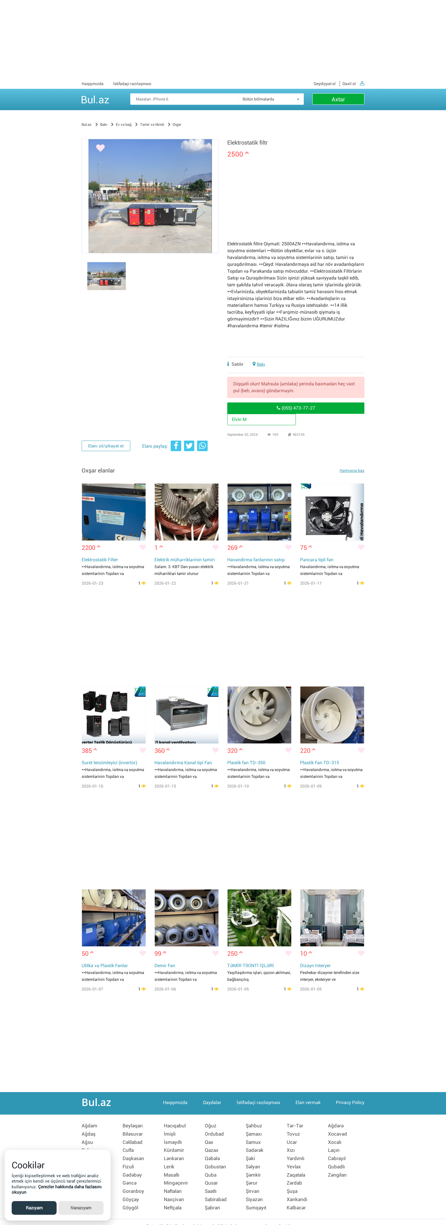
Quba (211, 1170)
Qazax (212, 1148)
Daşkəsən (134, 1156)
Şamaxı (254, 1133)
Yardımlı (296, 1156)
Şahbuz (254, 1126)
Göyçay (131, 1193)
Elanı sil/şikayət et (105, 446)
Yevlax (294, 1163)
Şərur (252, 1178)
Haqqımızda (93, 83)
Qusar (211, 1178)
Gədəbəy (133, 1170)
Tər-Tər (295, 1126)
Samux (254, 1141)
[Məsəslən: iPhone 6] (217, 99)
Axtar (338, 99)
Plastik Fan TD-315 (319, 763)
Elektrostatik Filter (100, 560)
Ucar (292, 1141)
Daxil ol (353, 83)
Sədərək (255, 1148)
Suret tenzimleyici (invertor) (109, 763)
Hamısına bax (352, 470)
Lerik (169, 1163)
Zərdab (295, 1178)
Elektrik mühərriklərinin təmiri (184, 560)
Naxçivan (174, 1193)
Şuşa (292, 1185)
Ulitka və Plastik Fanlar (105, 966)
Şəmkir (254, 1170)
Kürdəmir (174, 1148)
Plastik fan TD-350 (246, 763)
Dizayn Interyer (315, 966)
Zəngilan (338, 1170)
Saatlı (211, 1185)
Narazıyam (81, 1207)
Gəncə (130, 1178)
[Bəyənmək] (93, 149)
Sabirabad (216, 1193)
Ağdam (90, 1126)
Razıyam (34, 1207)
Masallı (172, 1170)
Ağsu (87, 1141)
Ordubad (214, 1133)
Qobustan (216, 1163)
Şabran (213, 1200)
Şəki (251, 1156)
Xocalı (335, 1141)
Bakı (261, 364)
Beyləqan (133, 1126)
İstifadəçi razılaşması (132, 83)
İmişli (170, 1133)
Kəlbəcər (297, 1200)
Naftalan (173, 1185)
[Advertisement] (223, 40)
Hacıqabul (175, 1126)
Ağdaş (89, 1133)
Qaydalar (212, 1104)
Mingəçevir (176, 1178)
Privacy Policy (350, 1104)
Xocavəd (338, 1133)
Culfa (128, 1148)
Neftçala (173, 1200)
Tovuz (293, 1133)
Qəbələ (213, 1156)
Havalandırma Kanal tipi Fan (183, 763)
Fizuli (129, 1163)
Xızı (291, 1148)
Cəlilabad (133, 1141)
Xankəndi (297, 1193)
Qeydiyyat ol (325, 83)
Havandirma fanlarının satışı (256, 560)
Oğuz (210, 1126)
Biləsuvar (133, 1133)
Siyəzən (255, 1193)
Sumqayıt (257, 1200)
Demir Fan (164, 966)
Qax (209, 1141)
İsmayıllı (173, 1141)
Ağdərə (336, 1126)
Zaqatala (297, 1170)
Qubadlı (337, 1163)
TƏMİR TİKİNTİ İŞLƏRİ (250, 966)
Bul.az (95, 99)
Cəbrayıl (337, 1156)
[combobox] (271, 99)
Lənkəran (174, 1156)
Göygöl (131, 1200)
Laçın (334, 1148)
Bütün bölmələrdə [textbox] (258, 99)
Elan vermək (308, 1104)
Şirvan (253, 1185)
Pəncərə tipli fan (316, 560)
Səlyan (253, 1163)
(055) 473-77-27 (296, 408)
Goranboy (133, 1185)
